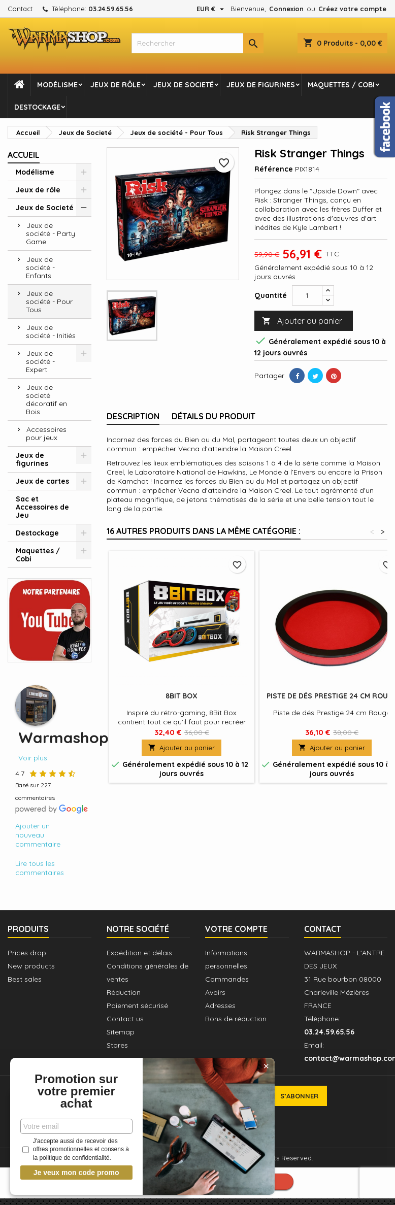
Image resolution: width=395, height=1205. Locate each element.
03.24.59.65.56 (110, 9)
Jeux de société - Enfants (40, 267)
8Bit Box (182, 695)
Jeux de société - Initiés (51, 331)
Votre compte (236, 929)
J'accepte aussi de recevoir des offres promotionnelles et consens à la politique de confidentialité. (75, 1149)
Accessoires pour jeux (46, 433)
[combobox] (197, 43)
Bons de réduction (236, 1018)
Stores (117, 1045)
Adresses (220, 1005)
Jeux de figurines (260, 84)
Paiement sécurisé (137, 1005)
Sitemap (121, 1031)
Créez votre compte (352, 9)
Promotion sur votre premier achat (76, 1091)
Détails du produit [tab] (213, 416)
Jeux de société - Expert (40, 361)
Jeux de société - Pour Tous (49, 301)
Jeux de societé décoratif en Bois (46, 399)
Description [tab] (133, 416)
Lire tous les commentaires (39, 868)
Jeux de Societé (183, 84)
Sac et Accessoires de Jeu (42, 507)
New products (31, 965)
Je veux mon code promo (76, 1172)
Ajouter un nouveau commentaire (37, 835)
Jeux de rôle (115, 84)
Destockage (37, 107)
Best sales (25, 979)
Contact (20, 9)
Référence (273, 169)
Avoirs (215, 992)
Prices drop (27, 952)
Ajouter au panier (302, 321)
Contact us (125, 1018)
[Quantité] (307, 295)
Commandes (227, 979)
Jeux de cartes (42, 481)
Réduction (124, 992)
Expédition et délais (139, 952)
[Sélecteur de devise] (211, 8)
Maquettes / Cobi (341, 84)
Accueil (24, 155)
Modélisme (57, 84)
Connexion (286, 9)
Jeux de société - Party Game (50, 233)
